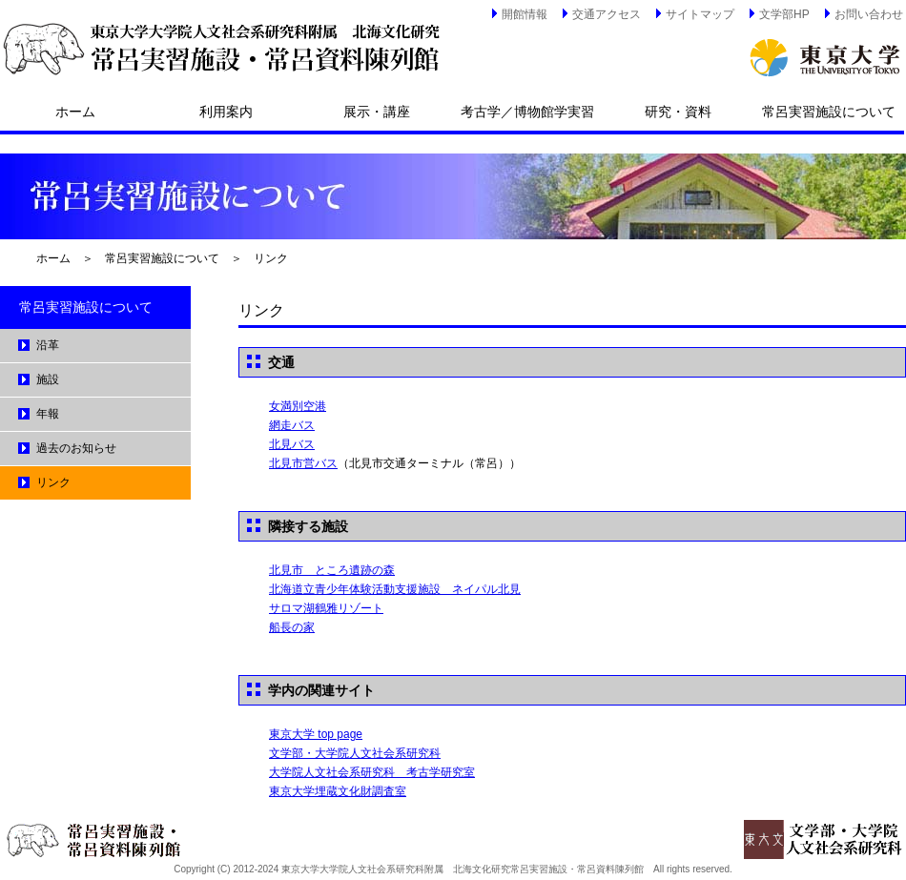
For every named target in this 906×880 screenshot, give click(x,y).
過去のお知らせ (76, 448)
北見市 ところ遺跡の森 (332, 570)
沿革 (47, 345)
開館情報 (517, 12)
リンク (271, 258)
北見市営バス (303, 463)
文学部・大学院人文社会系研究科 (355, 753)
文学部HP (778, 12)
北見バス (292, 444)
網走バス (292, 425)
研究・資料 (678, 111)
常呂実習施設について (829, 111)
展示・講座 (376, 111)
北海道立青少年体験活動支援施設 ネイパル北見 (395, 589)
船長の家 (292, 627)
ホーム (75, 111)
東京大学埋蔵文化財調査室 (337, 791)
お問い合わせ (862, 12)
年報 (47, 413)
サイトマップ (693, 12)
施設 (47, 379)
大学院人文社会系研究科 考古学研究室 (372, 772)
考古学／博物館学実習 (527, 111)
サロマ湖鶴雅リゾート (326, 608)
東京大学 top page (315, 734)
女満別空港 (297, 406)
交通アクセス (600, 12)
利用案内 (226, 111)
